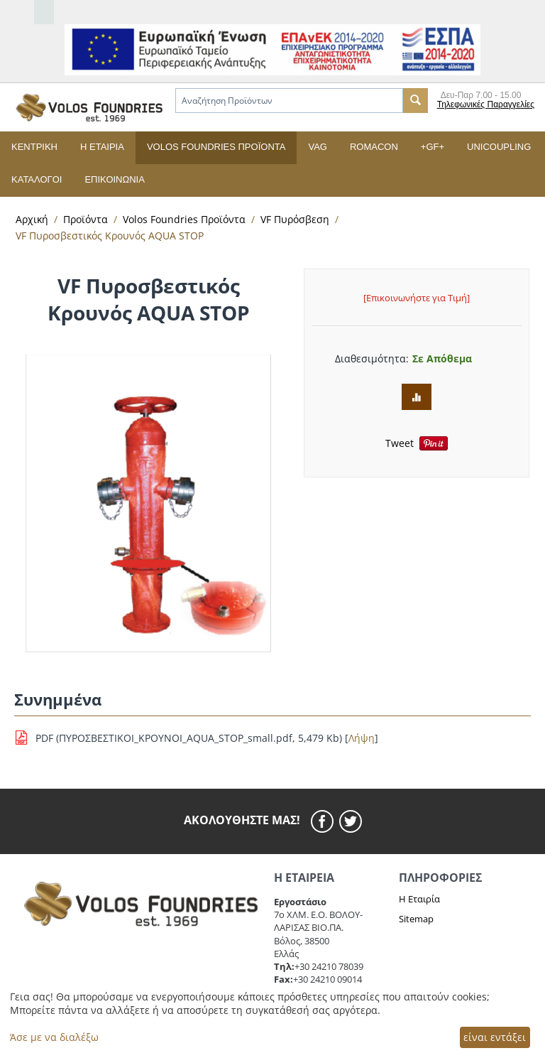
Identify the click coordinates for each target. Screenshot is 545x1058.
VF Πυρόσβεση (294, 219)
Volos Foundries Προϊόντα (216, 146)
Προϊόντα (85, 219)
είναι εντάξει (494, 1037)
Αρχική (32, 219)
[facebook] (325, 821)
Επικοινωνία (114, 179)
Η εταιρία (102, 146)
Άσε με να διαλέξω (54, 1037)
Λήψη (361, 738)
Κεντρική (34, 146)
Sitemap (416, 918)
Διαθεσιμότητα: (368, 358)
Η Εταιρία (419, 898)
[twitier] (350, 821)
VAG (317, 146)
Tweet (399, 443)
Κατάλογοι (36, 179)
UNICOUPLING (499, 146)
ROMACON (374, 146)
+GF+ (432, 146)
